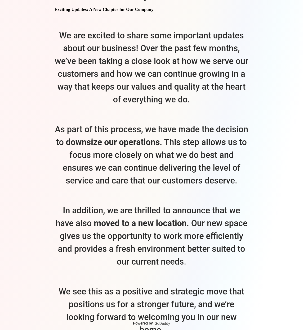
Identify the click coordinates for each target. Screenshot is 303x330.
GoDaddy (162, 323)
